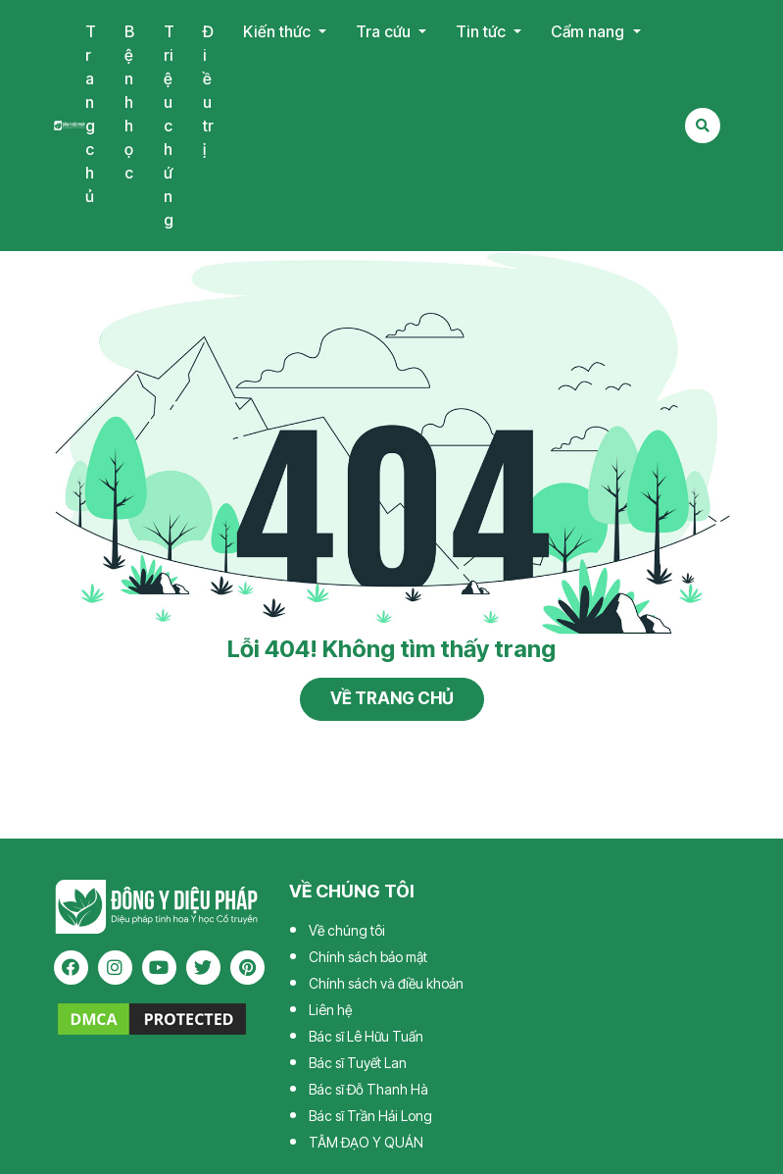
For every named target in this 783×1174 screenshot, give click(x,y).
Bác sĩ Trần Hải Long (370, 1115)
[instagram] (115, 967)
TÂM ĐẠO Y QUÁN (366, 1142)
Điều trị (208, 90)
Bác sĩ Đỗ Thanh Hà (368, 1089)
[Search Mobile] (702, 125)
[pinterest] (247, 967)
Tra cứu (385, 31)
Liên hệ (330, 1009)
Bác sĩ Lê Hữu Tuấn (366, 1036)
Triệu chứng (169, 126)
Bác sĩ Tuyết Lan (358, 1062)
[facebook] (71, 967)
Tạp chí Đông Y (70, 125)
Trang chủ (90, 114)
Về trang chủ (392, 698)
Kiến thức (279, 31)
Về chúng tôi (347, 930)
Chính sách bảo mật (368, 956)
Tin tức (483, 31)
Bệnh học (129, 102)
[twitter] (203, 967)
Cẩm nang (589, 31)
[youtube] (159, 967)
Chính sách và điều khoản (386, 983)
